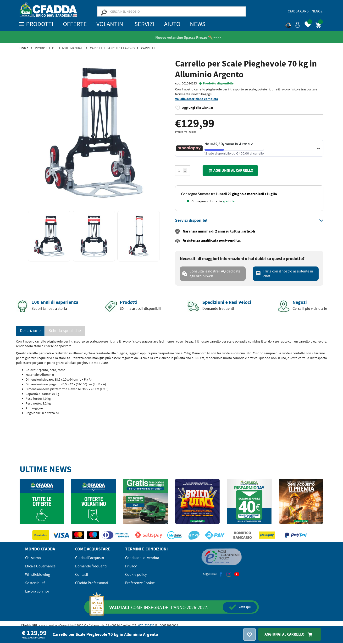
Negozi (317, 11)
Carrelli (148, 48)
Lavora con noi (37, 591)
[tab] (249, 221)
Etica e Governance (40, 566)
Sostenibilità (35, 583)
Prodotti (42, 48)
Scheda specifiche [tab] (65, 331)
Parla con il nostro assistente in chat (284, 274)
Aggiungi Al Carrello (290, 634)
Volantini (110, 24)
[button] (292, 24)
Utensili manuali (69, 48)
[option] (94, 133)
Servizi (144, 24)
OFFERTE (75, 24)
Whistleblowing (37, 574)
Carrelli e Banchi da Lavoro (112, 48)
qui (240, 607)
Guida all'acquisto (89, 558)
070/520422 (146, 625)
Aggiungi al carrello (230, 170)
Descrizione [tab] (30, 331)
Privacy (131, 566)
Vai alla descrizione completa (196, 99)
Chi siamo (33, 558)
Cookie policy (136, 574)
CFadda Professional (91, 583)
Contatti (81, 574)
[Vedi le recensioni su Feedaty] (126, 37)
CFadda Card (298, 11)
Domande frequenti (91, 566)
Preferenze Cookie (140, 583)
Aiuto (172, 24)
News (197, 24)
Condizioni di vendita (142, 558)
